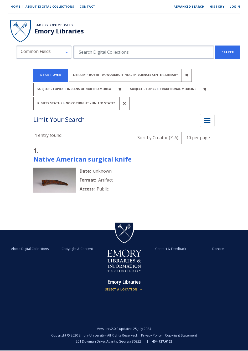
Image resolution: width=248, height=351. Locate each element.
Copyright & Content (77, 249)
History (217, 6)
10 (198, 137)
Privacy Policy (151, 335)
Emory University (54, 24)
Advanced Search (189, 6)
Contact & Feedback (170, 249)
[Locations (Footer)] (124, 289)
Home (15, 6)
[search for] (143, 52)
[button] (44, 52)
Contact (87, 6)
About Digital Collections (49, 6)
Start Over (50, 75)
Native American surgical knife (82, 159)
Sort (157, 138)
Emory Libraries (59, 31)
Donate (218, 249)
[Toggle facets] (207, 120)
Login (235, 6)
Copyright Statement (181, 335)
